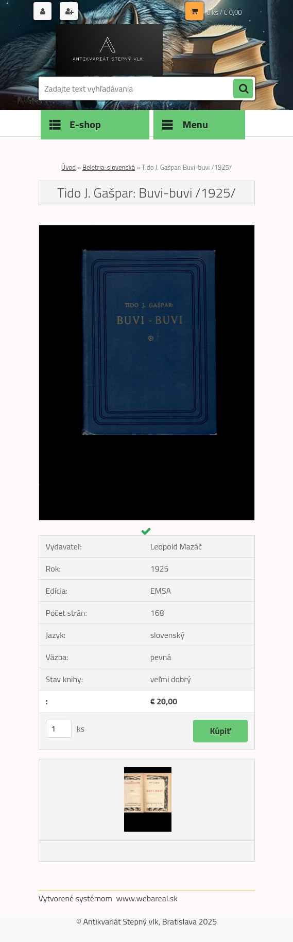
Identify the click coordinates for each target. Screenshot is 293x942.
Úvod (68, 167)
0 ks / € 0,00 (224, 12)
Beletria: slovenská (108, 167)
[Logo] (109, 50)
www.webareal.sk (147, 898)
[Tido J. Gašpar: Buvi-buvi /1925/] (146, 228)
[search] (243, 89)
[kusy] (59, 729)
